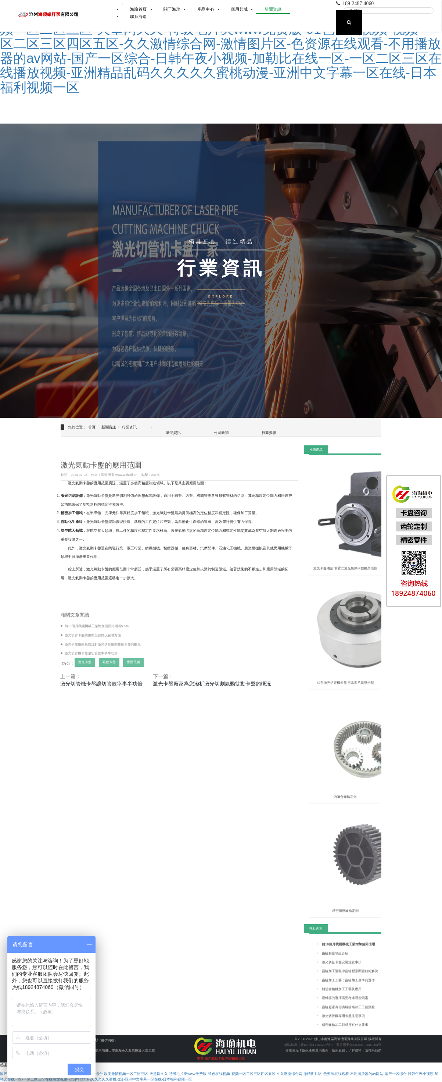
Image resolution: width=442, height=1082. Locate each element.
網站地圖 (291, 1045)
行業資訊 (129, 427)
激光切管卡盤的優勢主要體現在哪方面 (93, 641)
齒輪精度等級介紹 (335, 959)
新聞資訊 (273, 9)
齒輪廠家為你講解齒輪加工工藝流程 (348, 1013)
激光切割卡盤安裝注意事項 (342, 968)
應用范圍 (133, 668)
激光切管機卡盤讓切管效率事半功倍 (91, 660)
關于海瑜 (172, 9)
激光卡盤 (84, 668)
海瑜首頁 (138, 9)
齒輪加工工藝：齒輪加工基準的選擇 (348, 986)
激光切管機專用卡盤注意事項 (343, 1022)
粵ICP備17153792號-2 (317, 1045)
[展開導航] (122, 4)
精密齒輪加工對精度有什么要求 (345, 1031)
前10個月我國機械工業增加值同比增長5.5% (97, 632)
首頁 (92, 427)
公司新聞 (221, 433)
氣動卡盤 (109, 668)
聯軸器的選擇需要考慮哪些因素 (345, 1004)
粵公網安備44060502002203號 (358, 1045)
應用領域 (239, 9)
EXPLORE (221, 297)
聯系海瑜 (138, 16)
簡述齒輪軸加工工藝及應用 (342, 995)
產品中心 (206, 9)
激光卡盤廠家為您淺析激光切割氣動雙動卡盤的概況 (103, 650)
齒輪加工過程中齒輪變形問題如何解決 (350, 977)
